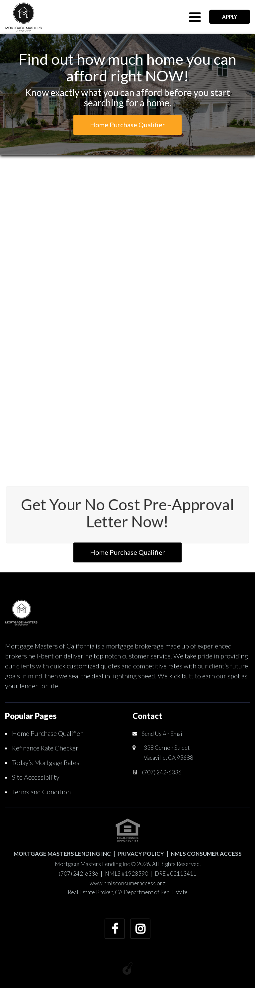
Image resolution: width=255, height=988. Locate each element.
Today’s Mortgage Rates (45, 762)
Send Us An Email (163, 733)
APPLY (229, 17)
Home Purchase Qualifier (47, 733)
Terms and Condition (41, 792)
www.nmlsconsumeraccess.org (127, 883)
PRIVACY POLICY (141, 853)
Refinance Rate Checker (45, 748)
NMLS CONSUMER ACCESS (206, 853)
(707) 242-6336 (162, 771)
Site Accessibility (35, 777)
